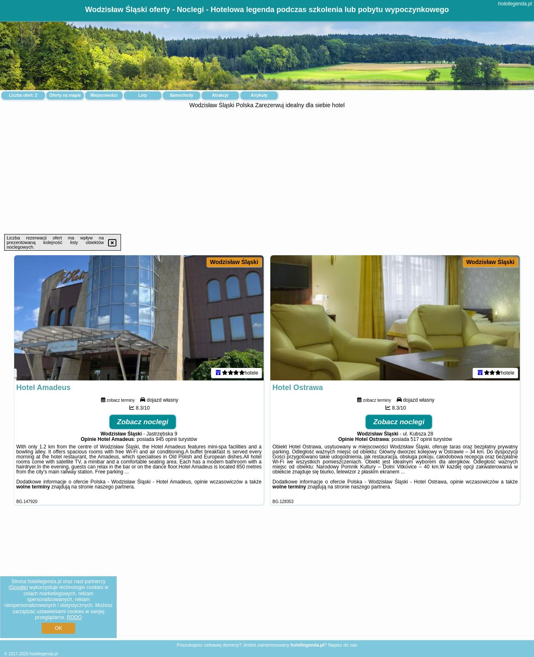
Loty (142, 95)
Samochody (182, 95)
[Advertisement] (267, 171)
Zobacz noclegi (143, 422)
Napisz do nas (342, 644)
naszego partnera (114, 487)
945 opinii (166, 439)
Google (18, 587)
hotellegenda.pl (515, 4)
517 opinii (421, 439)
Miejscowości (104, 95)
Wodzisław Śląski (234, 262)
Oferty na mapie (65, 95)
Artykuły (259, 95)
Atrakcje (220, 95)
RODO (74, 617)
